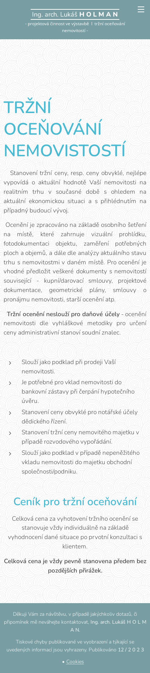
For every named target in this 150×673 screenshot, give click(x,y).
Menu (141, 9)
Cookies (75, 661)
